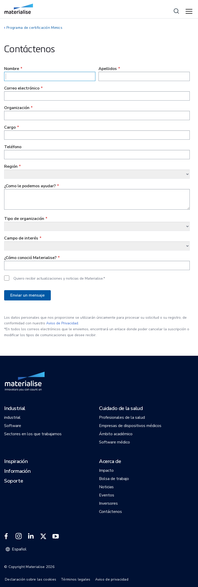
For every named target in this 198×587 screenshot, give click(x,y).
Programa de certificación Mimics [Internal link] (34, 27)
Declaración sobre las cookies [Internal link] (30, 579)
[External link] (6, 536)
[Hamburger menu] (190, 11)
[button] (14, 409)
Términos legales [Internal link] (75, 579)
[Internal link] (19, 8)
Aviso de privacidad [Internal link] (111, 579)
